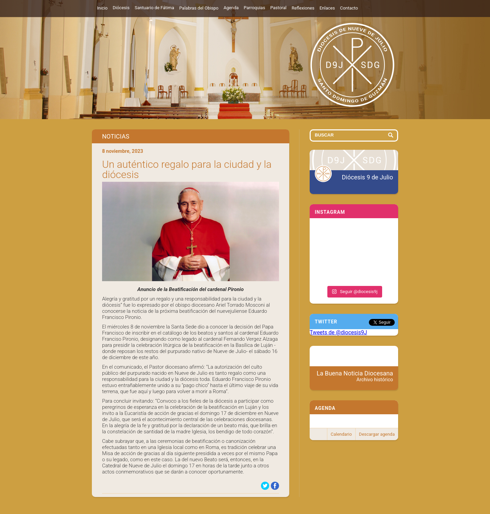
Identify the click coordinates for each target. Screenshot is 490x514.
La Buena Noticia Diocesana (355, 376)
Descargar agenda (377, 434)
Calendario (341, 434)
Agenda (231, 7)
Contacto (349, 8)
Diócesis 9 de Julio (367, 177)
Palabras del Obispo (198, 8)
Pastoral (278, 7)
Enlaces (327, 8)
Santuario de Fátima (154, 7)
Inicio (102, 8)
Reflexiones (303, 8)
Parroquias (254, 7)
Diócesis (121, 7)
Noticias (115, 136)
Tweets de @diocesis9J (338, 332)
